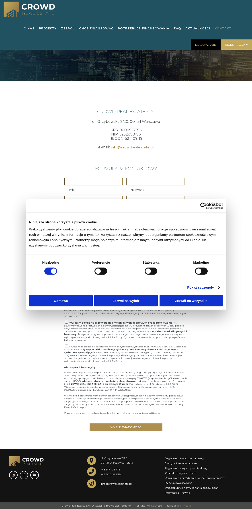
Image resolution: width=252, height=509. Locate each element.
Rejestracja (236, 44)
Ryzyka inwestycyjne (178, 482)
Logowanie (205, 44)
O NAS (29, 28)
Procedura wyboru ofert (180, 472)
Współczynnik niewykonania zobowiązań (192, 487)
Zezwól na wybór (126, 300)
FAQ (177, 28)
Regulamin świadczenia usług (184, 458)
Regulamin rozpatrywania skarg (186, 468)
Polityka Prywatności (148, 505)
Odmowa (61, 300)
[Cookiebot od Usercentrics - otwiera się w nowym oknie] (203, 206)
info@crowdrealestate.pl (132, 147)
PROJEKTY (48, 28)
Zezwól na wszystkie (191, 300)
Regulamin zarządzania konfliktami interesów (195, 477)
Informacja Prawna (177, 492)
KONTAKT (223, 28)
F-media (185, 505)
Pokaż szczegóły (200, 287)
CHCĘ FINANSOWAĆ (96, 28)
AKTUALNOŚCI (197, 28)
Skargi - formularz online (181, 463)
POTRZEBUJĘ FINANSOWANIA (143, 28)
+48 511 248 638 (110, 474)
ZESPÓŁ (68, 28)
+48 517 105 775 (110, 469)
